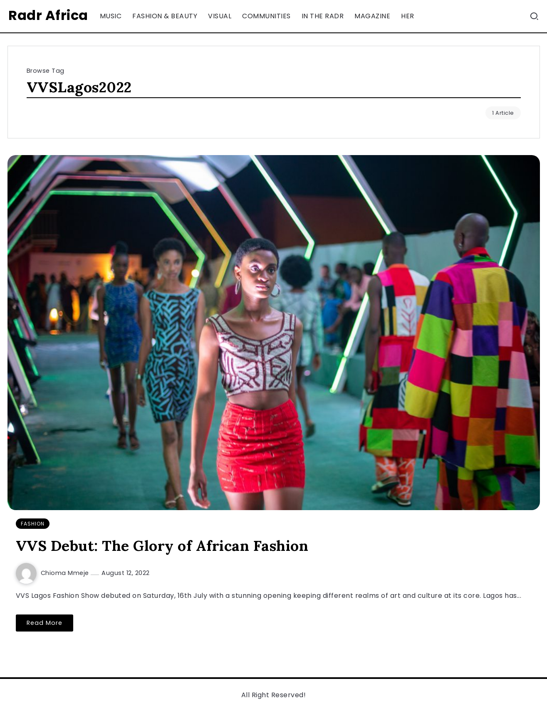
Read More (44, 623)
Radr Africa (48, 15)
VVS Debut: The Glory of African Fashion (162, 545)
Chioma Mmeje (66, 573)
